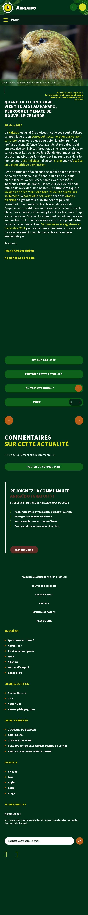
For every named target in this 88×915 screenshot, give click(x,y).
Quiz (11, 656)
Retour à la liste (44, 360)
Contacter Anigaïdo (44, 586)
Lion (11, 777)
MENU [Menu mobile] (11, 20)
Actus (69, 93)
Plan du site (44, 621)
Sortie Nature (17, 693)
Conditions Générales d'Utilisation (44, 577)
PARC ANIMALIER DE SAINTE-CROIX (30, 751)
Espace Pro (15, 673)
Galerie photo (44, 594)
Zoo (10, 698)
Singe (11, 793)
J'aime (57, 402)
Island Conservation (19, 251)
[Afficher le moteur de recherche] (82, 7)
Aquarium (14, 704)
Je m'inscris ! (24, 550)
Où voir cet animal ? (54, 388)
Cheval (12, 772)
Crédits (44, 603)
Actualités (15, 646)
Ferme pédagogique (21, 709)
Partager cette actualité (43, 374)
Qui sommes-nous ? (21, 640)
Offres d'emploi (18, 667)
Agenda (13, 662)
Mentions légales (44, 612)
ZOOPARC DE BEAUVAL (22, 730)
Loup (11, 788)
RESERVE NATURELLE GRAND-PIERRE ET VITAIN (37, 746)
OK (79, 841)
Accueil (60, 93)
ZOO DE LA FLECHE (20, 740)
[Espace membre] (73, 7)
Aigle (11, 782)
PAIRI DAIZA (15, 735)
